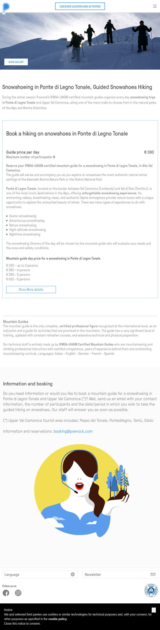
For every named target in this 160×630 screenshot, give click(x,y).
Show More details (31, 289)
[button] (154, 610)
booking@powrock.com (73, 431)
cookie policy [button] (57, 619)
